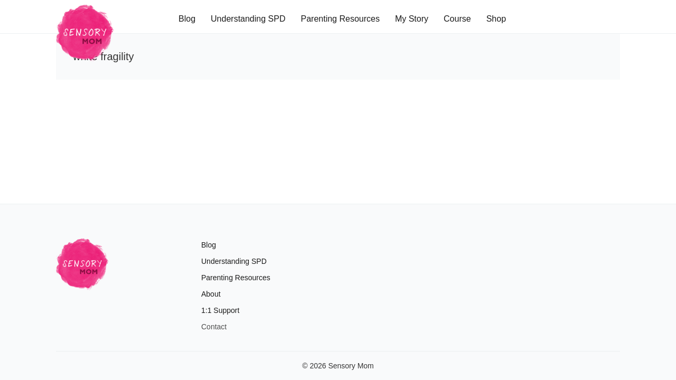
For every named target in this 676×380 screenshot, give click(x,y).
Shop (496, 18)
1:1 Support (220, 310)
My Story (411, 18)
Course (457, 18)
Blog (187, 18)
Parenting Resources (340, 18)
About (211, 294)
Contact (214, 326)
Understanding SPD (248, 18)
